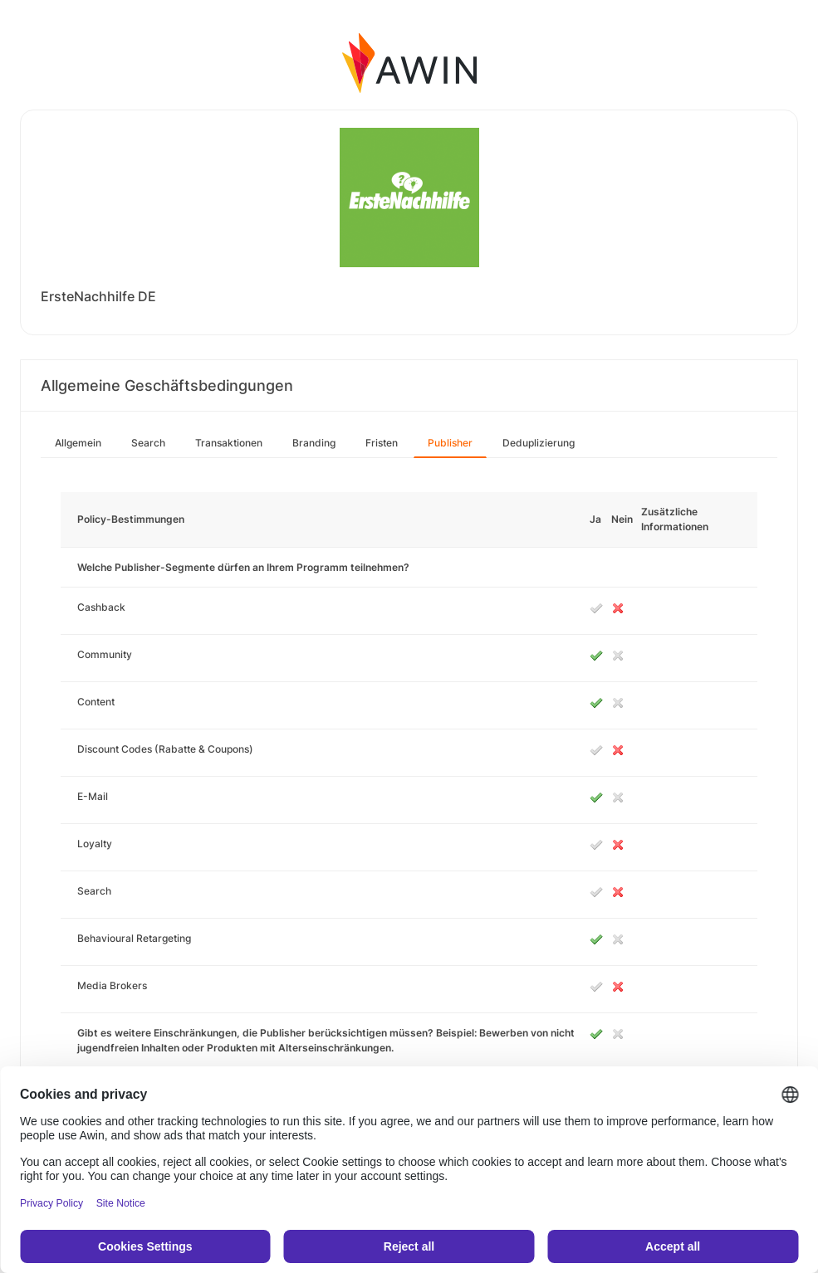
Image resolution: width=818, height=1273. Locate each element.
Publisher (450, 443)
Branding (314, 443)
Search (148, 443)
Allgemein (78, 443)
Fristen (381, 443)
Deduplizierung (538, 443)
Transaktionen (228, 443)
